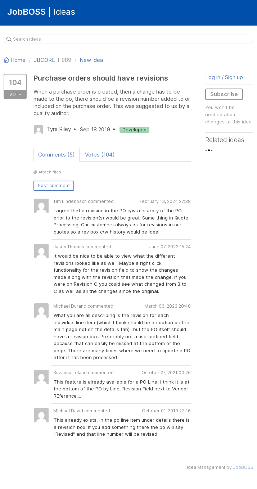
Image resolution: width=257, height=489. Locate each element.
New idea (91, 59)
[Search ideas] (128, 39)
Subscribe (224, 94)
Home (15, 59)
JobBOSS (243, 467)
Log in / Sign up (224, 77)
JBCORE (44, 59)
